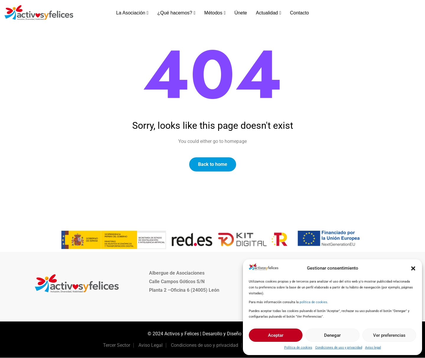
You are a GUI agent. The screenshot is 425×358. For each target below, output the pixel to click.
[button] (413, 268)
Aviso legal (373, 347)
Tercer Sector (116, 345)
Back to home (212, 164)
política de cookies (313, 302)
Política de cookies (298, 347)
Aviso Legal (150, 345)
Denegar (332, 335)
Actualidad (268, 13)
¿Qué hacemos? (176, 13)
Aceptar (275, 335)
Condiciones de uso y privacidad (338, 347)
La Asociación (132, 13)
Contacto (299, 12)
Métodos (214, 13)
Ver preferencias (389, 335)
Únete (240, 12)
